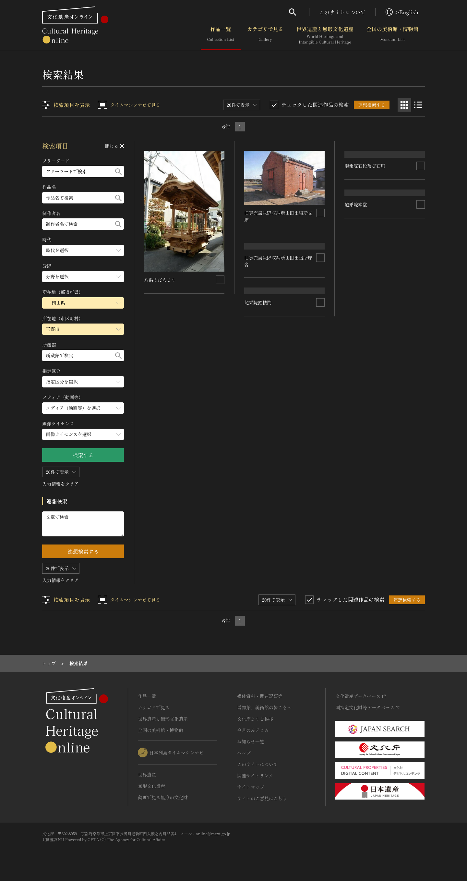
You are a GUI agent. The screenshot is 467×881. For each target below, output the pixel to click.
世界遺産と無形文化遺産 (324, 35)
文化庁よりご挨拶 (255, 719)
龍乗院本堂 (355, 309)
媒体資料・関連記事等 (259, 696)
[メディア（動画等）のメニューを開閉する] (83, 408)
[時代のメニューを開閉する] (83, 250)
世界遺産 (147, 774)
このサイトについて (342, 12)
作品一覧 (220, 35)
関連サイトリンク (255, 775)
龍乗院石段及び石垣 (364, 216)
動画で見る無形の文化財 (163, 797)
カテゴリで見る (265, 35)
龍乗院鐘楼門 (258, 417)
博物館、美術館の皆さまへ (264, 707)
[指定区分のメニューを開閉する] (83, 381)
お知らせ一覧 (250, 741)
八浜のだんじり (160, 279)
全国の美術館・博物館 (392, 35)
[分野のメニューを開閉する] (83, 276)
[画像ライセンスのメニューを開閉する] (83, 434)
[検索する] (118, 171)
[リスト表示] (418, 105)
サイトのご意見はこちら (262, 798)
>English (402, 12)
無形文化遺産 (151, 786)
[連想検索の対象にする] (220, 279)
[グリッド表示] (404, 105)
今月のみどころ (253, 730)
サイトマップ (250, 787)
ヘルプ (244, 753)
